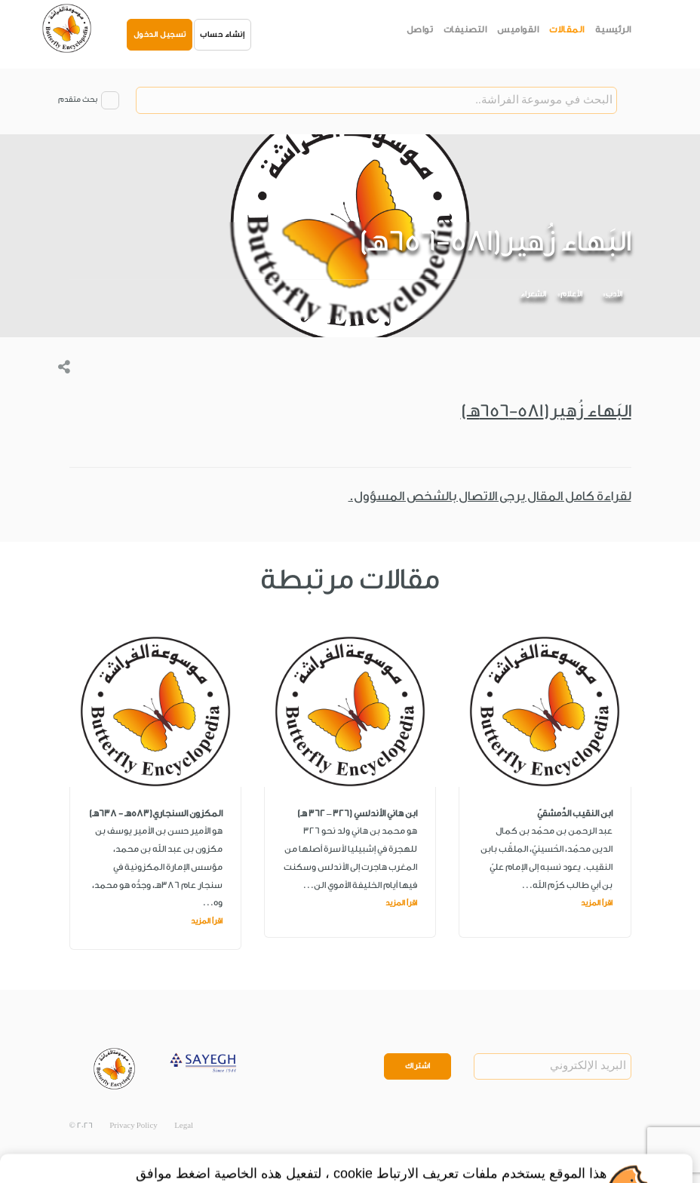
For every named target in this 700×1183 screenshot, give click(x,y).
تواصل (420, 29)
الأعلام (571, 294)
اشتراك (418, 1066)
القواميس (518, 29)
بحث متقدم (77, 99)
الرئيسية (613, 29)
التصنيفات (465, 29)
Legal (183, 1125)
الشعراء (533, 294)
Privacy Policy (133, 1125)
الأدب (614, 294)
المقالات (567, 29)
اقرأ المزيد (596, 903)
